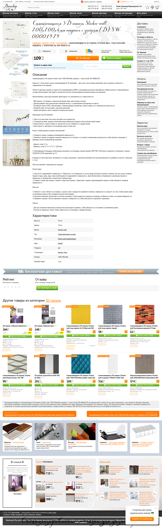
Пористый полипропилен (67, 239)
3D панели (34, 15)
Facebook (6, 514)
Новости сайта (105, 462)
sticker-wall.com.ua (125, 52)
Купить (127, 66)
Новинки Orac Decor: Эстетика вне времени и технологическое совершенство (118, 469)
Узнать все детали (130, 271)
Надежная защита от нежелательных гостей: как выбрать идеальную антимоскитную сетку (148, 469)
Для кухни (140, 15)
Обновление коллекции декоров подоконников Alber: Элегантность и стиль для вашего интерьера (119, 495)
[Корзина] (157, 7)
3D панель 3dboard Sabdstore (14, 326)
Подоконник (84, 15)
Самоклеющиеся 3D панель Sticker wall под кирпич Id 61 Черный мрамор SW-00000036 (84, 469)
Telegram (31, 514)
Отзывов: (93, 345)
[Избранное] (147, 7)
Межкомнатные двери (121, 15)
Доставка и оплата (23, 1)
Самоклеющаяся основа (67, 234)
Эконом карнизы (46, 442)
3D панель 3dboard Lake (44, 326)
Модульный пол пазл (53, 16)
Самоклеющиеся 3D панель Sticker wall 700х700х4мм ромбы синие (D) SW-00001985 (80, 377)
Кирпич (60, 252)
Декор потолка (10, 13)
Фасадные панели (108, 16)
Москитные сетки (74, 16)
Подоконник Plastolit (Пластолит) (14, 443)
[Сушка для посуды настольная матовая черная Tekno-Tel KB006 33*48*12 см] (112, 432)
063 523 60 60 (93, 8)
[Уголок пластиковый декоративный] (81, 432)
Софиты (99, 16)
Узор (65, 252)
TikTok (25, 514)
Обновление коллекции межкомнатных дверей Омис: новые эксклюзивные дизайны (147, 482)
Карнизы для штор (75, 15)
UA (155, 1)
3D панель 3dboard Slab (84, 482)
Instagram (19, 514)
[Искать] (82, 7)
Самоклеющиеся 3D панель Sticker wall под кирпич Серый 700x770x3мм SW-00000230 (112, 328)
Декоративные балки (15, 16)
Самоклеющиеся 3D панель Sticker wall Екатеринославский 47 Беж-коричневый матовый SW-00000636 (144, 329)
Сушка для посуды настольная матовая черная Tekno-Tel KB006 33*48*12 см (112, 443)
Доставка (142, 23)
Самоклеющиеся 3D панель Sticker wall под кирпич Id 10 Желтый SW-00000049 (80, 328)
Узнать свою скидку (18, 336)
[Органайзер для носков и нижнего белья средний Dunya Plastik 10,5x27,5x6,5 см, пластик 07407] (144, 432)
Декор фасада (99, 13)
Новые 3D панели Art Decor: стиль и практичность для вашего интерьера (118, 482)
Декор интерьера (123, 13)
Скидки (125, 2)
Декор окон (76, 13)
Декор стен (31, 13)
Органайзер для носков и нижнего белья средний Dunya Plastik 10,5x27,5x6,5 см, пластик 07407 (143, 444)
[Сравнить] (152, 7)
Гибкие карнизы (51, 496)
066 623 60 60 (107, 8)
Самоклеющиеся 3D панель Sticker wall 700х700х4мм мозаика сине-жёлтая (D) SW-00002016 (39, 415)
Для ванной (146, 15)
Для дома (142, 13)
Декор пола (53, 13)
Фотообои (17, 485)
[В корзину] (30, 329)
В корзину (83, 57)
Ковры (49, 15)
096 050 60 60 (107, 6)
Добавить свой (47, 288)
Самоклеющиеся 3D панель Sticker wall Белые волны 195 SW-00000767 (16, 377)
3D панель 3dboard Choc (54, 482)
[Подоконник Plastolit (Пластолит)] (17, 432)
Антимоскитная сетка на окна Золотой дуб (54, 467)
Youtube (38, 514)
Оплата (141, 78)
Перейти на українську (142, 519)
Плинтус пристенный (57, 15)
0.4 (59, 248)
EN (157, 1)
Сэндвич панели (33, 16)
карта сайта (52, 512)
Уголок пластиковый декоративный (77, 443)
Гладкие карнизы (8, 15)
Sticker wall (105, 52)
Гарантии (142, 122)
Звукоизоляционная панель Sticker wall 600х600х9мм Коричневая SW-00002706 (144, 377)
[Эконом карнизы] (49, 432)
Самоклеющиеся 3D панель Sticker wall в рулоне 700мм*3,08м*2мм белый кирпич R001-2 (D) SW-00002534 (112, 378)
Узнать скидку (112, 57)
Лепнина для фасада (98, 15)
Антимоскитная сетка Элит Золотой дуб (84, 495)
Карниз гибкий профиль (54, 494)
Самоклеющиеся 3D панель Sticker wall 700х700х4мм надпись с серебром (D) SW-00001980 (123, 415)
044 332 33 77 (93, 6)
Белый (60, 243)
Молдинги (28, 15)
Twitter (13, 514)
